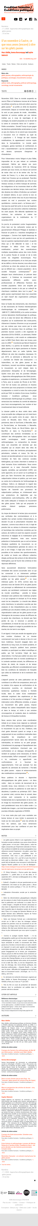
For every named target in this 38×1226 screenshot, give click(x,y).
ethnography (15, 83)
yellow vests (6, 83)
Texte (8, 64)
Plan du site (7, 1202)
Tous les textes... (6, 1164)
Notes (14, 64)
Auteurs (30, 64)
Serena (18, 52)
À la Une (6, 33)
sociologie (12, 78)
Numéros (5, 26)
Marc (6, 52)
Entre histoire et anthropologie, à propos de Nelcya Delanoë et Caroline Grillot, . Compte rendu (18, 1146)
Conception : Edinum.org (9, 1208)
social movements (15, 85)
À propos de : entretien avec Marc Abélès (18, 1051)
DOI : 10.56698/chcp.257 (28, 59)
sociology (5, 85)
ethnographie (16, 75)
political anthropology (28, 83)
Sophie (7, 1097)
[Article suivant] (34, 1180)
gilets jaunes (6, 75)
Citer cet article (22, 64)
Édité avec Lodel (25, 1208)
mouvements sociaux (24, 78)
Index (4, 64)
